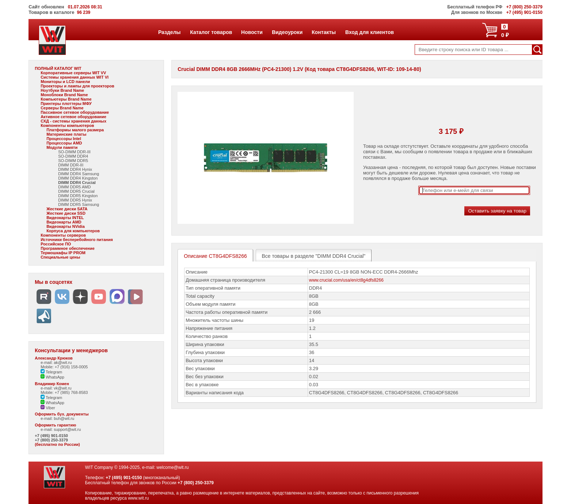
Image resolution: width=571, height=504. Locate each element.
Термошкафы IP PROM (63, 253)
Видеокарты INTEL (65, 217)
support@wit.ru (67, 429)
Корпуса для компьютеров (73, 231)
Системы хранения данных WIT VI (75, 77)
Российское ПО (56, 244)
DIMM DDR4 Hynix (75, 169)
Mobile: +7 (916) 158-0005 (64, 367)
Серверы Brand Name (62, 108)
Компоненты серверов (63, 235)
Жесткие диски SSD (65, 213)
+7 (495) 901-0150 (51, 435)
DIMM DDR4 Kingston (78, 178)
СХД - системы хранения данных (73, 121)
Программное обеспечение (68, 248)
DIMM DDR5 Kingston (78, 195)
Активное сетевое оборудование (73, 116)
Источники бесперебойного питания (77, 239)
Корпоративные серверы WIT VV (73, 73)
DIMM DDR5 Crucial (76, 191)
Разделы (169, 32)
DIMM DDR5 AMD (74, 187)
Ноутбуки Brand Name (62, 90)
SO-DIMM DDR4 (73, 156)
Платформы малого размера (75, 130)
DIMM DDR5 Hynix (75, 200)
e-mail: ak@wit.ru (56, 362)
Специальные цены (60, 257)
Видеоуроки (287, 32)
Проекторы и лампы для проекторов (77, 86)
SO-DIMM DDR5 (73, 160)
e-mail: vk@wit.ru (56, 388)
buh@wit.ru (64, 418)
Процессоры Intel (63, 138)
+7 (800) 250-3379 (51, 440)
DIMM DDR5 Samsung (78, 204)
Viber (48, 408)
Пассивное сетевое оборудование (75, 112)
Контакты (323, 32)
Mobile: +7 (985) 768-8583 (64, 392)
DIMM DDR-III (70, 165)
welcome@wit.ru (172, 467)
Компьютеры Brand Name (66, 99)
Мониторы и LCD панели (65, 81)
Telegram (51, 372)
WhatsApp (52, 377)
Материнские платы (66, 134)
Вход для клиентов (369, 32)
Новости (251, 32)
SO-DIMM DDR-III (74, 152)
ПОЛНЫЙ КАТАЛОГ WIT (58, 68)
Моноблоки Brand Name (64, 95)
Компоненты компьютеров (67, 125)
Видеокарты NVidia (65, 226)
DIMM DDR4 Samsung (78, 174)
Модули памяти (61, 147)
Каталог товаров (211, 32)
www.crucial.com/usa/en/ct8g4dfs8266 (346, 280)
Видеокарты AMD (63, 222)
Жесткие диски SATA (66, 209)
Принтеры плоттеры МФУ (66, 103)
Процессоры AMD (64, 143)
